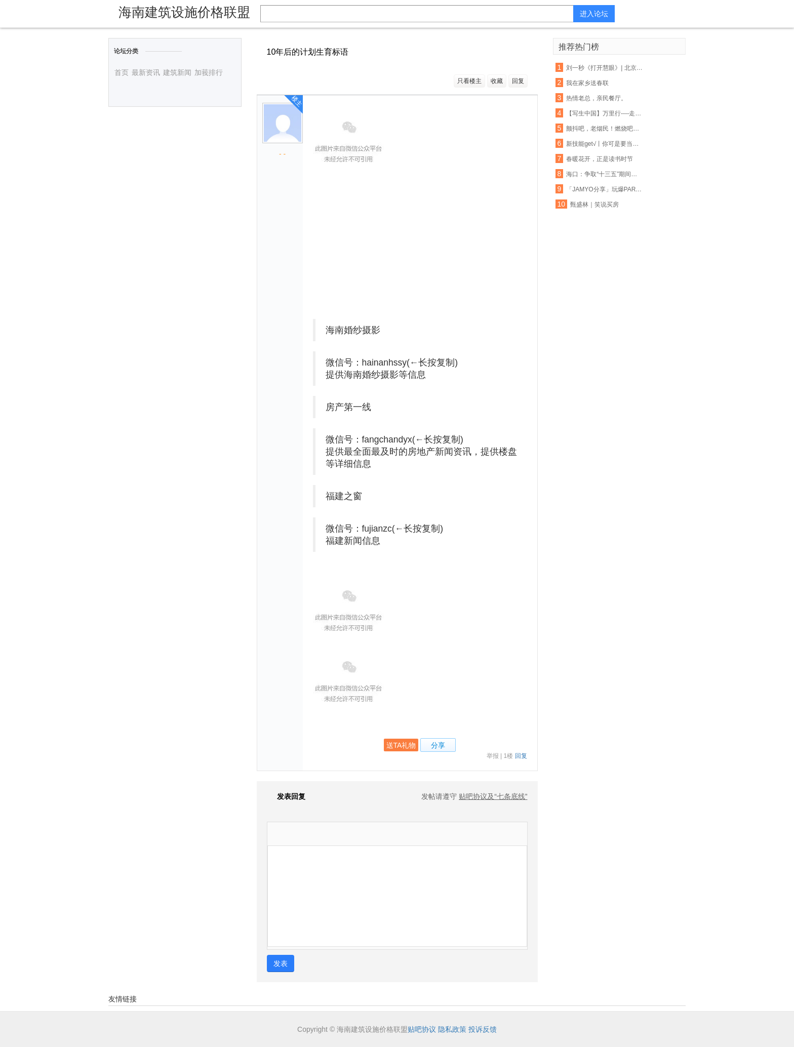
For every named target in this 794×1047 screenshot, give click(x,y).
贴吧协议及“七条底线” (493, 796)
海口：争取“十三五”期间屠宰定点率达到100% (604, 174)
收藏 (497, 81)
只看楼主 (469, 81)
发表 (280, 963)
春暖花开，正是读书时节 (599, 159)
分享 (438, 745)
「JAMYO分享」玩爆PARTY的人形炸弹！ (604, 189)
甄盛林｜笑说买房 (594, 204)
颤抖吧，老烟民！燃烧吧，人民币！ (604, 128)
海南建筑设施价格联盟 (184, 12)
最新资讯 (146, 72)
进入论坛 (594, 14)
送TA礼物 (401, 745)
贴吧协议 (422, 1029)
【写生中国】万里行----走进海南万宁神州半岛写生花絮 (604, 113)
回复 (518, 81)
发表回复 (286, 796)
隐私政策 (452, 1029)
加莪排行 (208, 72)
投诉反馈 (482, 1029)
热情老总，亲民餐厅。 (596, 98)
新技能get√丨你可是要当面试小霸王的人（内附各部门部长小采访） (604, 143)
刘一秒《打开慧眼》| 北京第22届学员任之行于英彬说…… (604, 67)
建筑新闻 (177, 72)
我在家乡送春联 (587, 83)
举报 (493, 755)
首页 (121, 72)
